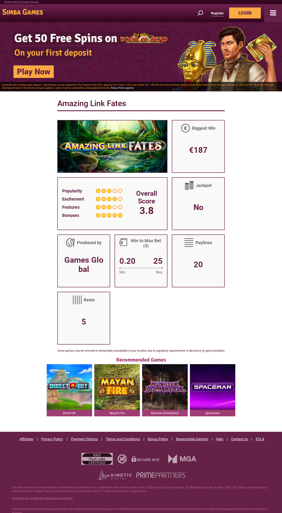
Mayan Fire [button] (117, 413)
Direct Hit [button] (69, 413)
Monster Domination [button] (165, 413)
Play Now (33, 71)
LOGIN (245, 13)
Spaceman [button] (212, 413)
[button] (273, 13)
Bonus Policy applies (122, 88)
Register (217, 13)
